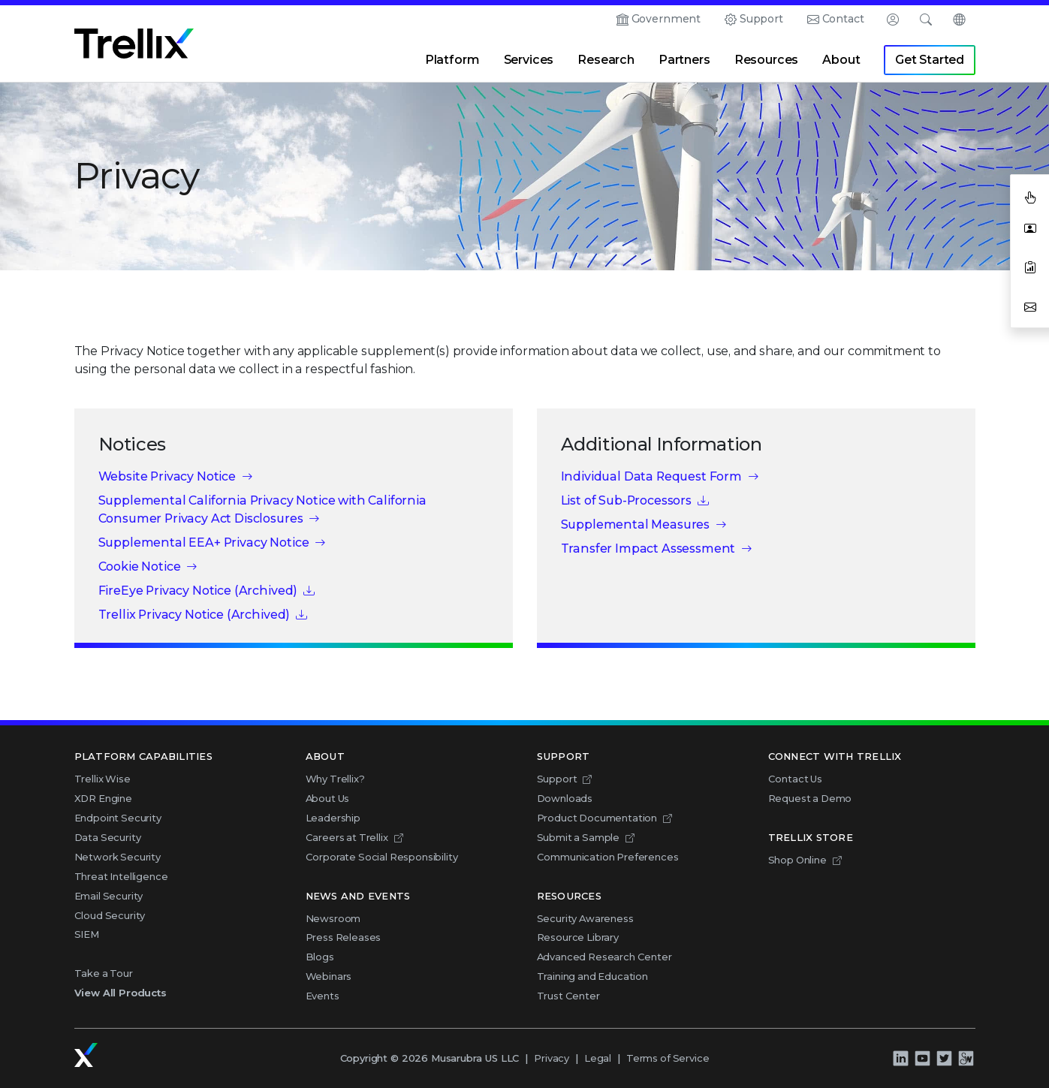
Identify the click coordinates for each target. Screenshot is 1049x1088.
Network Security (117, 857)
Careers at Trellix (347, 837)
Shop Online (797, 860)
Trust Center (568, 996)
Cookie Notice (139, 566)
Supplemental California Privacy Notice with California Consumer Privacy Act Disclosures (262, 509)
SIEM (86, 934)
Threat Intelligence (121, 876)
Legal (597, 1058)
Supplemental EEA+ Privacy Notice (203, 542)
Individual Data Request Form (652, 476)
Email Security (108, 896)
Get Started (929, 60)
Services (529, 60)
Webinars (329, 976)
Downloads (565, 798)
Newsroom (333, 918)
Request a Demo (810, 798)
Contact (843, 19)
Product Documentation (597, 818)
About (841, 60)
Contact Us (795, 779)
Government (666, 19)
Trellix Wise (102, 779)
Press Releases (343, 937)
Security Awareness (585, 918)
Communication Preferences (608, 857)
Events (322, 996)
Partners (684, 60)
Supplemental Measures (635, 524)
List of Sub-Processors (626, 500)
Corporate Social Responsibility (382, 857)
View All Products (120, 993)
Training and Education (592, 976)
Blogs (320, 957)
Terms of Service (667, 1058)
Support (761, 19)
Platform (452, 60)
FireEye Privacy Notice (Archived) (198, 590)
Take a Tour (103, 973)
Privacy (551, 1058)
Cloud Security (110, 915)
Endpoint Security (117, 818)
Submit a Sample (578, 837)
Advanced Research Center (604, 957)
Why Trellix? (335, 779)
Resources (766, 60)
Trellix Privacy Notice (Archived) (194, 614)
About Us (328, 798)
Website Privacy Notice (167, 476)
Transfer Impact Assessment (648, 548)
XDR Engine (103, 798)
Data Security (107, 837)
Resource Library (578, 937)
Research (606, 60)
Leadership (333, 818)
